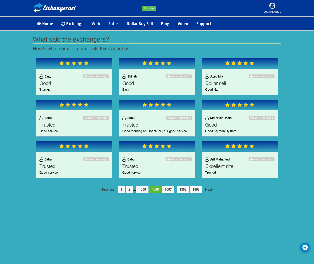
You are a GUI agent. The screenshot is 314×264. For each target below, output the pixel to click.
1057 (168, 189)
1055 (142, 189)
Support (203, 24)
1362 (182, 189)
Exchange (72, 24)
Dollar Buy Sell (140, 24)
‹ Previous (107, 189)
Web (96, 24)
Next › (209, 189)
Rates (113, 24)
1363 (196, 189)
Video (183, 24)
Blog (165, 24)
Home (45, 24)
